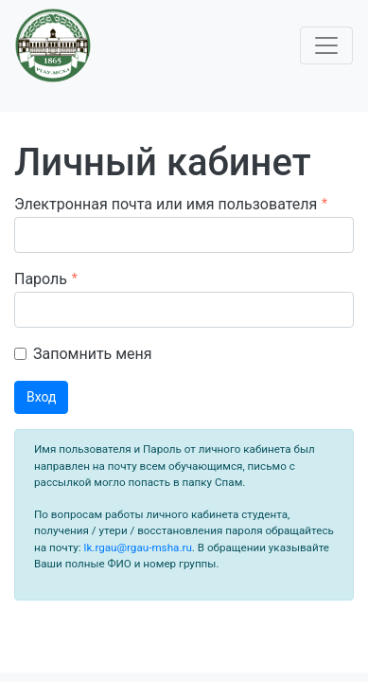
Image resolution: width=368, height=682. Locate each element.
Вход (41, 396)
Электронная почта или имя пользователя (165, 204)
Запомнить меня (92, 354)
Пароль (40, 279)
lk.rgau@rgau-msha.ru (136, 547)
